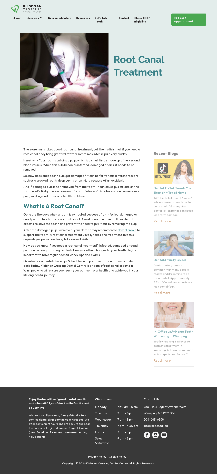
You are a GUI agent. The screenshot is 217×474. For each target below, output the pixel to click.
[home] (26, 9)
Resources (83, 18)
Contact (124, 18)
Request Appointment (183, 19)
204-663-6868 (154, 419)
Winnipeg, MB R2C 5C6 (159, 413)
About (17, 18)
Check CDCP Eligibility (142, 19)
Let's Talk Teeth (101, 19)
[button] (35, 18)
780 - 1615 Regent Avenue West (165, 407)
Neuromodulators (59, 18)
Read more (162, 221)
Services (33, 18)
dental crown (127, 230)
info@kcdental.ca (156, 426)
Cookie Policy (117, 456)
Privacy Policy (97, 456)
